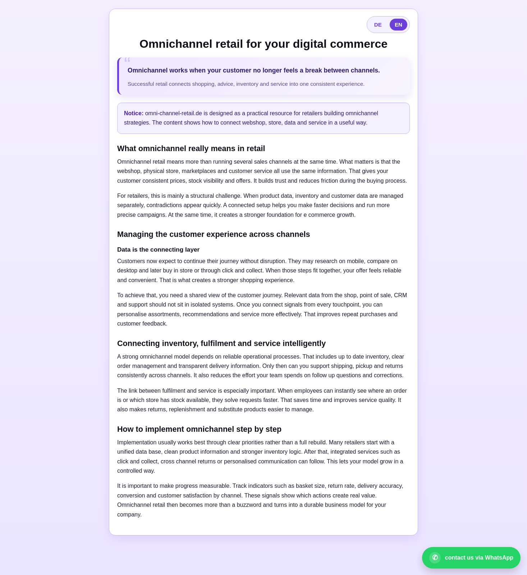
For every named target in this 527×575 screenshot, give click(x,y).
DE (378, 25)
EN (398, 25)
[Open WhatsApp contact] (471, 558)
